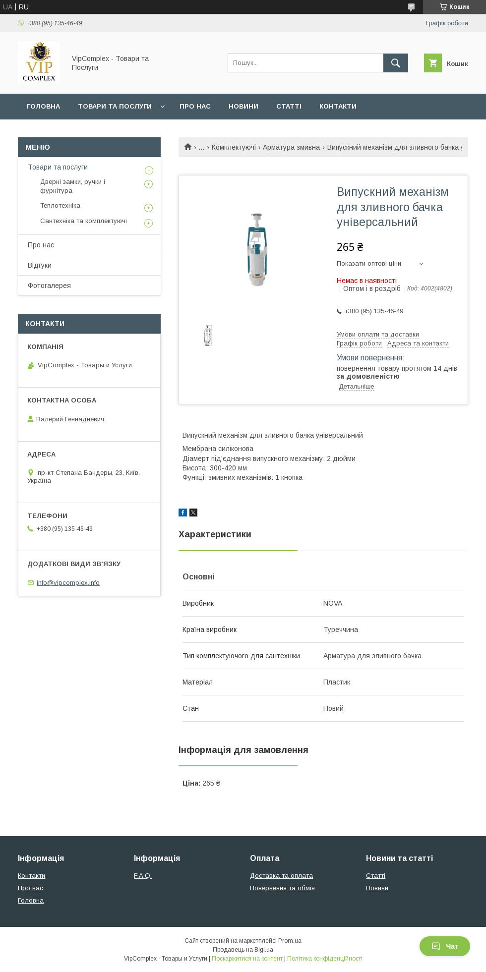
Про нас (195, 106)
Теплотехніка (60, 205)
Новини (243, 106)
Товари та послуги (115, 106)
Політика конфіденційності (325, 958)
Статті (289, 106)
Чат (444, 946)
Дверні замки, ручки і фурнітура (72, 186)
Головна (43, 106)
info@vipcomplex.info (68, 582)
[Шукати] (395, 63)
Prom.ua (290, 940)
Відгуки (40, 265)
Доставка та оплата (281, 875)
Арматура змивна (291, 147)
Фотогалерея (49, 285)
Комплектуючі (234, 147)
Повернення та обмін (282, 888)
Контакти (338, 106)
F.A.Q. (143, 875)
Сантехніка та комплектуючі (83, 221)
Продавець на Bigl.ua (243, 949)
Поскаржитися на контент (247, 958)
